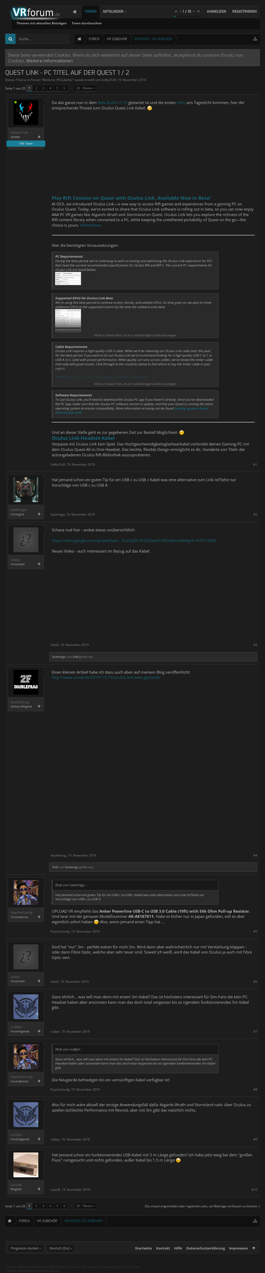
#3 (255, 645)
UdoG (15, 560)
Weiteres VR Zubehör (57, 80)
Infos (181, 102)
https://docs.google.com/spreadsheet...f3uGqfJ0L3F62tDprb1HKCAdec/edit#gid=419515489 (134, 540)
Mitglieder (118, 11)
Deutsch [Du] (59, 1248)
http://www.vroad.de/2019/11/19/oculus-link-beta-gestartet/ (106, 677)
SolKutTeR (108, 80)
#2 (255, 514)
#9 (255, 1139)
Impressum (238, 1248)
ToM (75, 657)
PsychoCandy (22, 912)
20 (78, 88)
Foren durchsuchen (150, 23)
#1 (255, 464)
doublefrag (20, 702)
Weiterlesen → (93, 225)
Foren (96, 11)
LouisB (16, 1185)
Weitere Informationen (49, 60)
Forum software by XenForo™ (46, 1267)
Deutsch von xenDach (114, 1267)
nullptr (17, 1027)
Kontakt (163, 1248)
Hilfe (178, 1248)
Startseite (143, 1248)
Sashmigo (19, 510)
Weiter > (89, 88)
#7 (255, 1031)
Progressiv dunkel (24, 1248)
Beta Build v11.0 (112, 102)
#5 (255, 931)
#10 (254, 1190)
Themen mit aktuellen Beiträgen (105, 23)
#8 (255, 1089)
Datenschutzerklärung (205, 1248)
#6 (255, 982)
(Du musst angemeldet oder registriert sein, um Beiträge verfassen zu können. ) (202, 1206)
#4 (255, 855)
